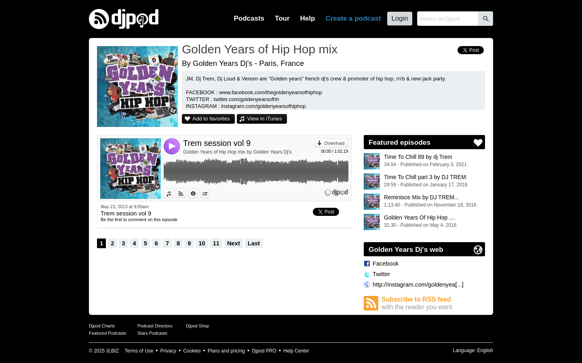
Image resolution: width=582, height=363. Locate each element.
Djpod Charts (102, 325)
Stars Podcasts (152, 333)
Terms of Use (139, 351)
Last (254, 243)
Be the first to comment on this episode (139, 219)
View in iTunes (264, 119)
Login (399, 18)
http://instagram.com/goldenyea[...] (418, 284)
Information (197, 193)
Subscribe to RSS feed (433, 303)
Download (334, 143)
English (485, 350)
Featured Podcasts (107, 333)
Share (209, 193)
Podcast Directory (155, 325)
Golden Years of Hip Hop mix (259, 49)
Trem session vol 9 (217, 143)
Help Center (296, 351)
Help (307, 18)
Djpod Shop (197, 325)
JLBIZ (112, 351)
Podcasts (249, 18)
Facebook (386, 263)
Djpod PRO (264, 351)
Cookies (191, 351)
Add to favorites (211, 119)
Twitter (381, 274)
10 (201, 243)
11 (216, 243)
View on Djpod (185, 193)
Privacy (168, 351)
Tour (282, 18)
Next (233, 243)
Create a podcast (353, 18)
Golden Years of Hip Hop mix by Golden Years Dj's (237, 152)
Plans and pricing (226, 351)
